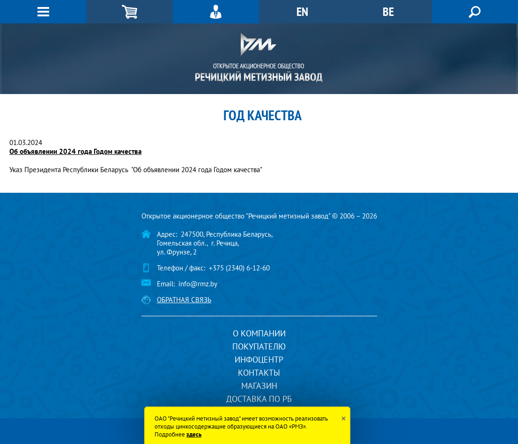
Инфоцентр (259, 359)
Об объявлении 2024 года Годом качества (75, 151)
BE (388, 11)
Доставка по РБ (259, 398)
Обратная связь (184, 299)
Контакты (259, 372)
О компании (259, 333)
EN (302, 11)
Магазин (259, 385)
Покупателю (259, 346)
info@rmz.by (197, 283)
